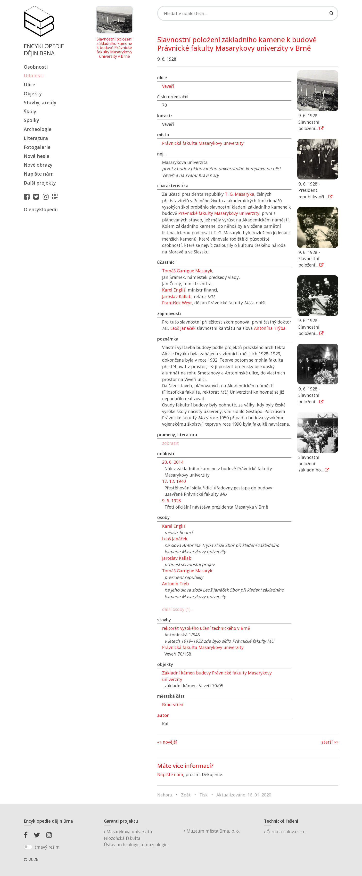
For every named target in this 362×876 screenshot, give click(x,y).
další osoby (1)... (177, 609)
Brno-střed (172, 704)
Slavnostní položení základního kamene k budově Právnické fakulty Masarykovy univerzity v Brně (114, 47)
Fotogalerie (37, 147)
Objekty (33, 93)
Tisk (203, 795)
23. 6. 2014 (172, 462)
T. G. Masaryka (239, 194)
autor (163, 715)
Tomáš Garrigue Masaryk (187, 271)
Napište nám (39, 173)
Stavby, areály (40, 102)
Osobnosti (36, 67)
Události (34, 75)
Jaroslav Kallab (176, 296)
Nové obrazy (38, 165)
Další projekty (40, 182)
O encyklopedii (41, 209)
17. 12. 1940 (174, 481)
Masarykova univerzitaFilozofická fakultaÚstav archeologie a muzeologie (135, 838)
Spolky (31, 120)
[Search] (247, 13)
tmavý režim (47, 847)
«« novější (167, 742)
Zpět (186, 795)
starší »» (329, 742)
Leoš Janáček (183, 328)
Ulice (29, 84)
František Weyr (177, 303)
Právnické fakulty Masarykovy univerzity (218, 213)
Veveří (168, 86)
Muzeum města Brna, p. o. (212, 831)
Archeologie (37, 129)
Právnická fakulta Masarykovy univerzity (203, 143)
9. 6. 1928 (171, 500)
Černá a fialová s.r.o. (285, 832)
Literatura (36, 138)
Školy (30, 111)
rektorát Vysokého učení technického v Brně (206, 628)
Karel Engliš (173, 290)
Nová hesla (36, 156)
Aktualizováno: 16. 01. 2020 (243, 795)
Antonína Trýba (270, 328)
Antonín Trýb (175, 583)
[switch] (28, 847)
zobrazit (170, 443)
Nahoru (164, 795)
